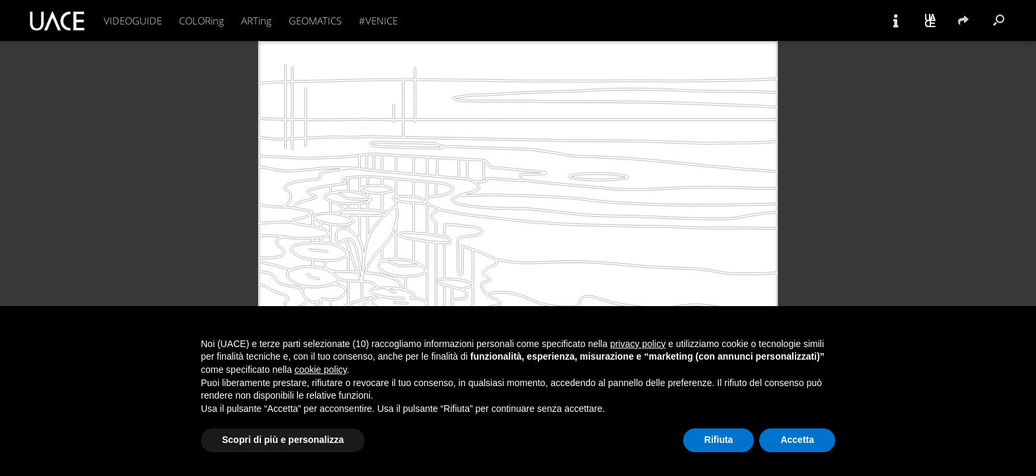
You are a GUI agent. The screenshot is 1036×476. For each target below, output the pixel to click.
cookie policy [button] (321, 369)
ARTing (256, 20)
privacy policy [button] (637, 343)
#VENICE (378, 20)
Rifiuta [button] (718, 439)
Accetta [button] (797, 439)
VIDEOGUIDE (133, 20)
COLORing (201, 20)
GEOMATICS (315, 20)
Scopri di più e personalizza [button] (283, 439)
